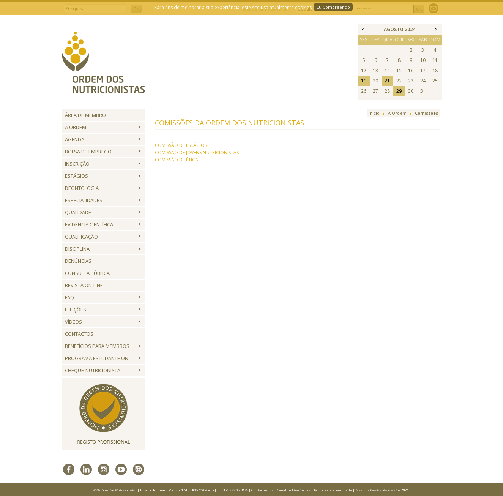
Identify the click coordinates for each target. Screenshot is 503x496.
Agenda (74, 139)
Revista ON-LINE (84, 285)
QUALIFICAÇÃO (81, 236)
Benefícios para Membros (97, 346)
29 (399, 91)
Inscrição (77, 163)
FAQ (69, 297)
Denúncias (78, 260)
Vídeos (73, 321)
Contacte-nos (262, 490)
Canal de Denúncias (294, 490)
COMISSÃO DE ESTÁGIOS (181, 145)
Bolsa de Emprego (88, 151)
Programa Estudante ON (96, 358)
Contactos (79, 333)
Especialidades (83, 200)
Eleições (75, 309)
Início (374, 113)
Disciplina (77, 248)
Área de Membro (85, 115)
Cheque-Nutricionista (92, 370)
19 (363, 80)
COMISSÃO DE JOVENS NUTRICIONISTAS (197, 152)
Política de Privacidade (333, 490)
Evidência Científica (89, 224)
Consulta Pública (87, 273)
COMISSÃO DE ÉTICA (176, 159)
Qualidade (78, 212)
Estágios (76, 175)
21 (387, 80)
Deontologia (82, 188)
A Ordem (75, 127)
